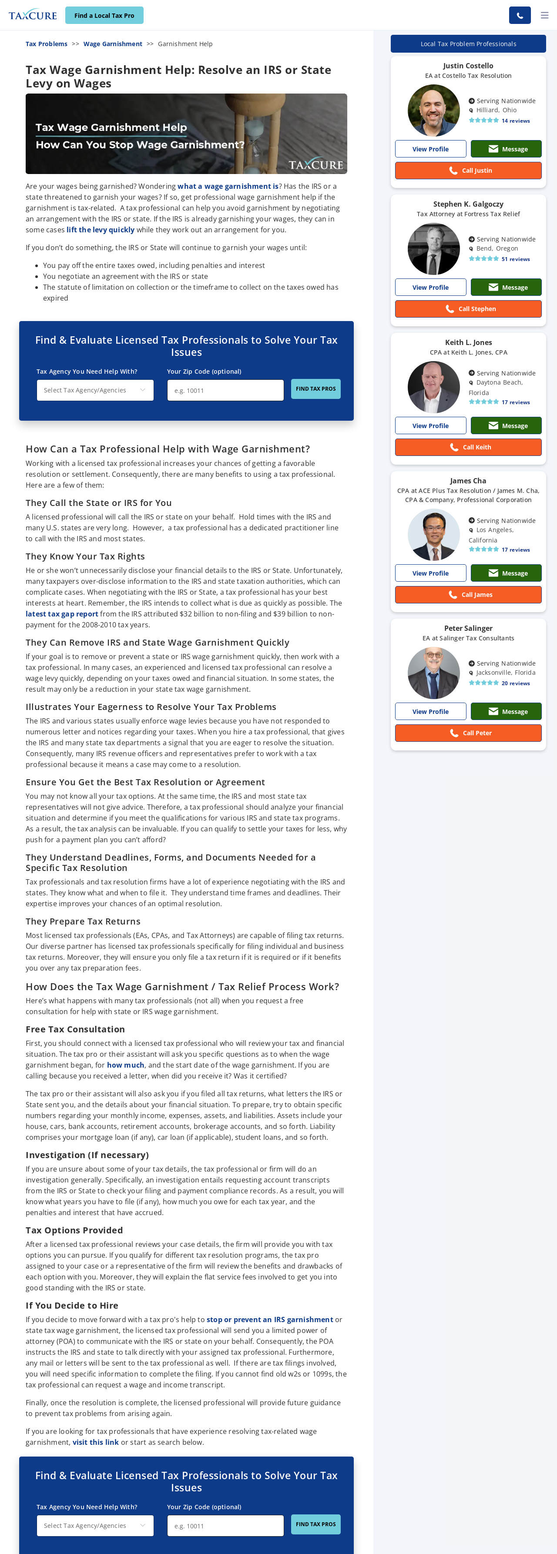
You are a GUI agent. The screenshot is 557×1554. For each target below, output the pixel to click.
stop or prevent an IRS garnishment (270, 1319)
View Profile (431, 149)
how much (126, 1065)
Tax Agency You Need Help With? (87, 1507)
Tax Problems (46, 44)
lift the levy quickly (100, 229)
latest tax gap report (62, 614)
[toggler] (545, 15)
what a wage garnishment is (228, 186)
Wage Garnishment (113, 44)
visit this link (96, 1442)
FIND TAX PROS (316, 1524)
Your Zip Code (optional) (204, 1507)
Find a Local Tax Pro (104, 15)
